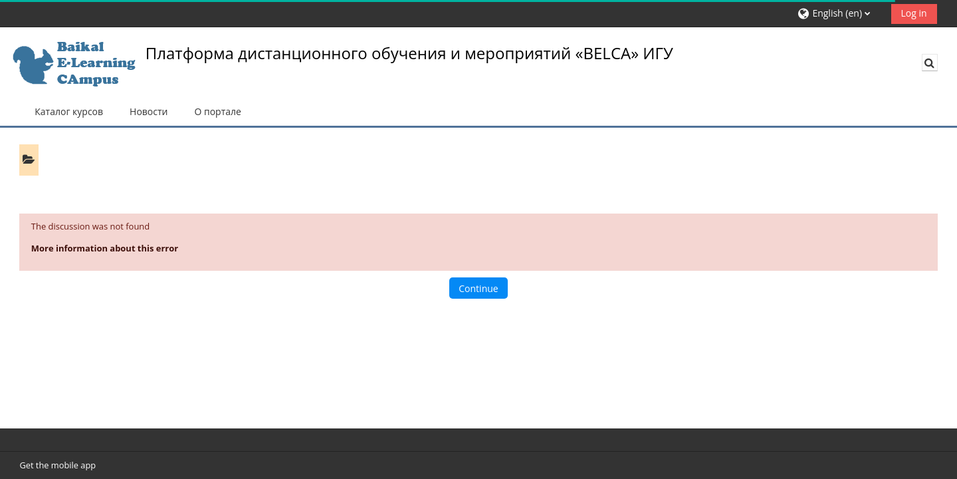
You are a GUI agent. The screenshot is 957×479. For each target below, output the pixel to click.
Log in (914, 13)
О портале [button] (217, 111)
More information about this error (104, 248)
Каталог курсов (69, 111)
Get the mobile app (57, 465)
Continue (478, 288)
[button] (840, 13)
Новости (148, 111)
